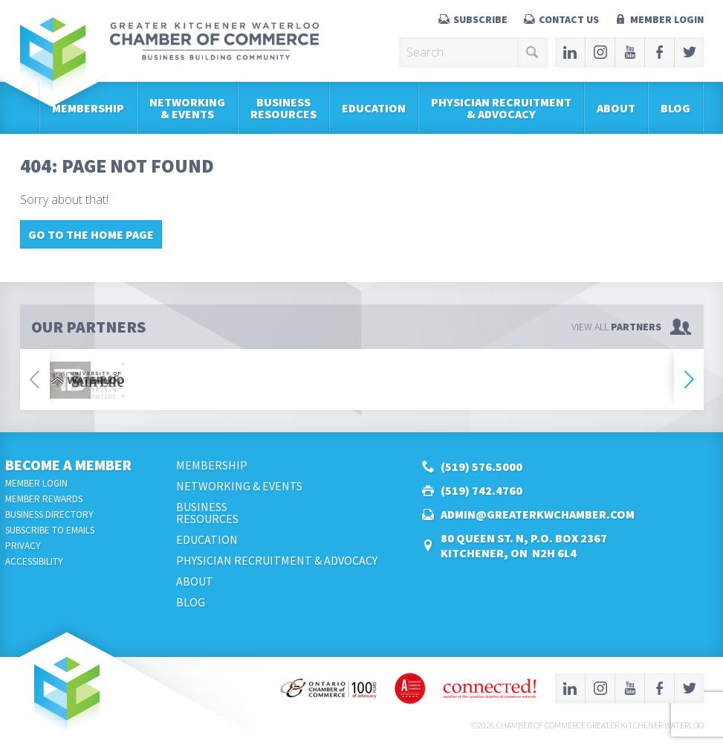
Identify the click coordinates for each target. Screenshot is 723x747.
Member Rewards (43, 499)
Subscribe (480, 19)
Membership (88, 107)
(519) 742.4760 (481, 490)
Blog (675, 107)
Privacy (23, 545)
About (616, 107)
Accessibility (34, 561)
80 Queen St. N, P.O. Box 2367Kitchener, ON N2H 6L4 (524, 545)
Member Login (667, 19)
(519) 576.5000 (481, 466)
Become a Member (68, 464)
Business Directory (49, 514)
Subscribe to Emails (49, 530)
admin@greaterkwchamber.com (538, 514)
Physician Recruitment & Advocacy (501, 107)
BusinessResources (283, 107)
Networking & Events (187, 107)
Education (374, 107)
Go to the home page (91, 234)
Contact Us (569, 19)
